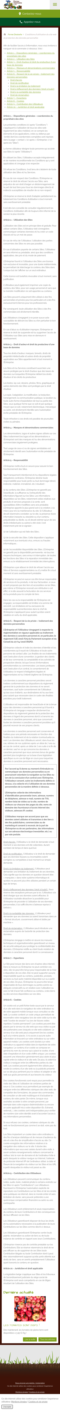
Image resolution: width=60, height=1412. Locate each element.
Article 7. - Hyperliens (16, 98)
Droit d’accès (16, 80)
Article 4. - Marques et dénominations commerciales (31, 68)
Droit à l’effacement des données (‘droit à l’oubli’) (32, 89)
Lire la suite (30, 1339)
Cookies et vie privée (37, 1392)
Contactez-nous (30, 13)
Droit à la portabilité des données (25, 92)
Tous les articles (47, 1339)
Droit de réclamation (19, 95)
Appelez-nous (30, 21)
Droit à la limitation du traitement (25, 86)
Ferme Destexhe (15, 34)
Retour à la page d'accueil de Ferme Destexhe (4, 34)
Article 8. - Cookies (15, 101)
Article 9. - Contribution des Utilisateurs (25, 104)
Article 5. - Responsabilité (18, 71)
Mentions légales (21, 1392)
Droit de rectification (19, 83)
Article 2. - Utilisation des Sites (21, 59)
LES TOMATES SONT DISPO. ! (21, 1325)
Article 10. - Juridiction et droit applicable (25, 107)
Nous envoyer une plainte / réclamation (30, 1383)
